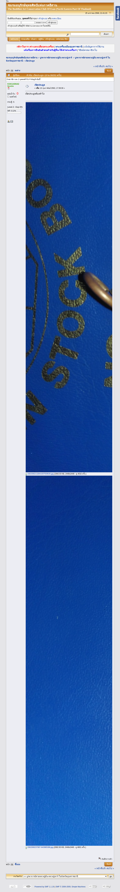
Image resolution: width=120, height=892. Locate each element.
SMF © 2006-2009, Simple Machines (70, 887)
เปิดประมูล (30, 61)
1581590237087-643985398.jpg (39, 847)
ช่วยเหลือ (25, 39)
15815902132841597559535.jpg (40, 474)
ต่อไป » (109, 66)
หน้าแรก (14, 39)
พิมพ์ (109, 71)
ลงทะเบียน (56, 18)
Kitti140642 (13, 84)
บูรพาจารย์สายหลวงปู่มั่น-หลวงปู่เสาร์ (56, 58)
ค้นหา (34, 39)
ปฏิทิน (41, 39)
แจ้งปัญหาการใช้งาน (94, 47)
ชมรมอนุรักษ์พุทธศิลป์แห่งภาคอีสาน (21, 58)
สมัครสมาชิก (62, 39)
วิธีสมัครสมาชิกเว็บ (87, 50)
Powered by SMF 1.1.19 (44, 887)
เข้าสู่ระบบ (42, 18)
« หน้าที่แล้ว (99, 66)
